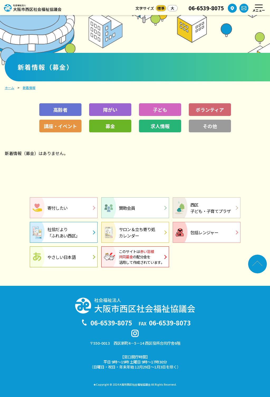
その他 (210, 126)
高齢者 (60, 109)
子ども (160, 109)
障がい (110, 109)
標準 (161, 8)
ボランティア (210, 109)
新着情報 (29, 87)
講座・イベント (60, 126)
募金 (110, 126)
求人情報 (160, 126)
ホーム (9, 87)
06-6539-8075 (206, 8)
